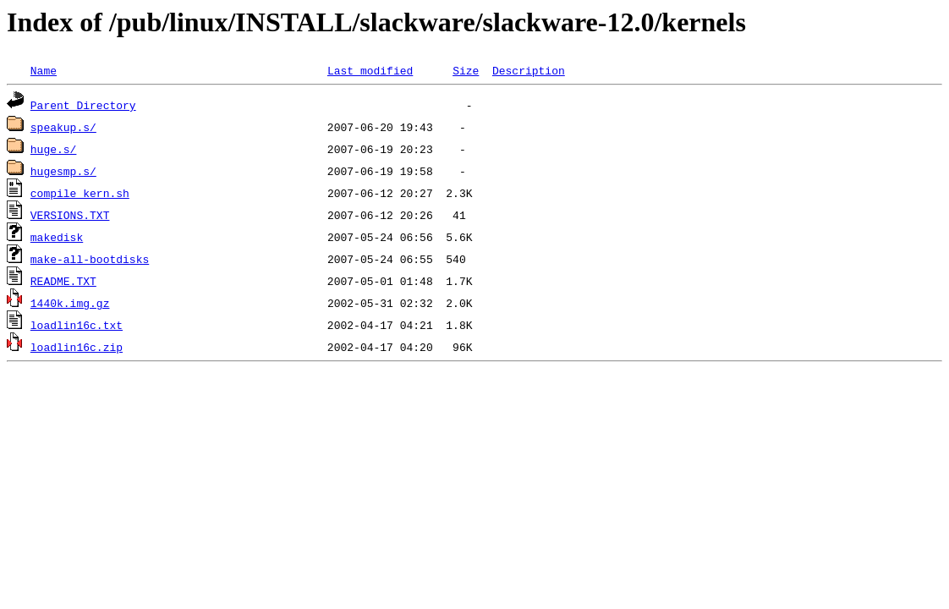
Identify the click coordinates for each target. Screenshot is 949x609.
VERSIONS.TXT (70, 214)
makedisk (56, 236)
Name (43, 70)
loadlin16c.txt (76, 324)
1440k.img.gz (70, 302)
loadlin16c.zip (76, 346)
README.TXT (63, 280)
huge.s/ (53, 148)
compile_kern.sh (79, 192)
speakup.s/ (63, 126)
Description (528, 70)
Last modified (370, 70)
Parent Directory (83, 104)
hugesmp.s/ (63, 170)
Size (466, 70)
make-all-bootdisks (89, 258)
